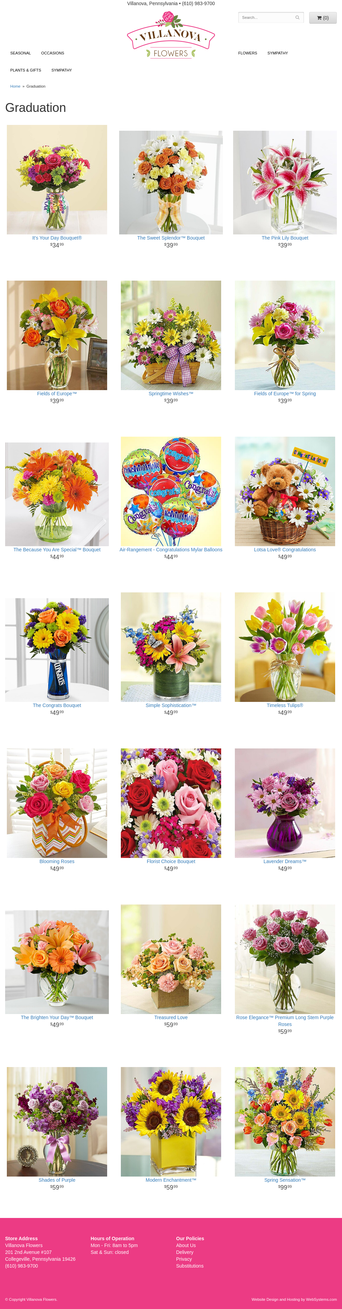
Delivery (185, 1252)
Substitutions (190, 1266)
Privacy (184, 1259)
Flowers (247, 53)
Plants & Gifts (25, 70)
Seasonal (20, 53)
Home (15, 86)
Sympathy (61, 70)
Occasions (52, 53)
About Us (186, 1245)
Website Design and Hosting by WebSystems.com (294, 1299)
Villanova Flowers (171, 35)
